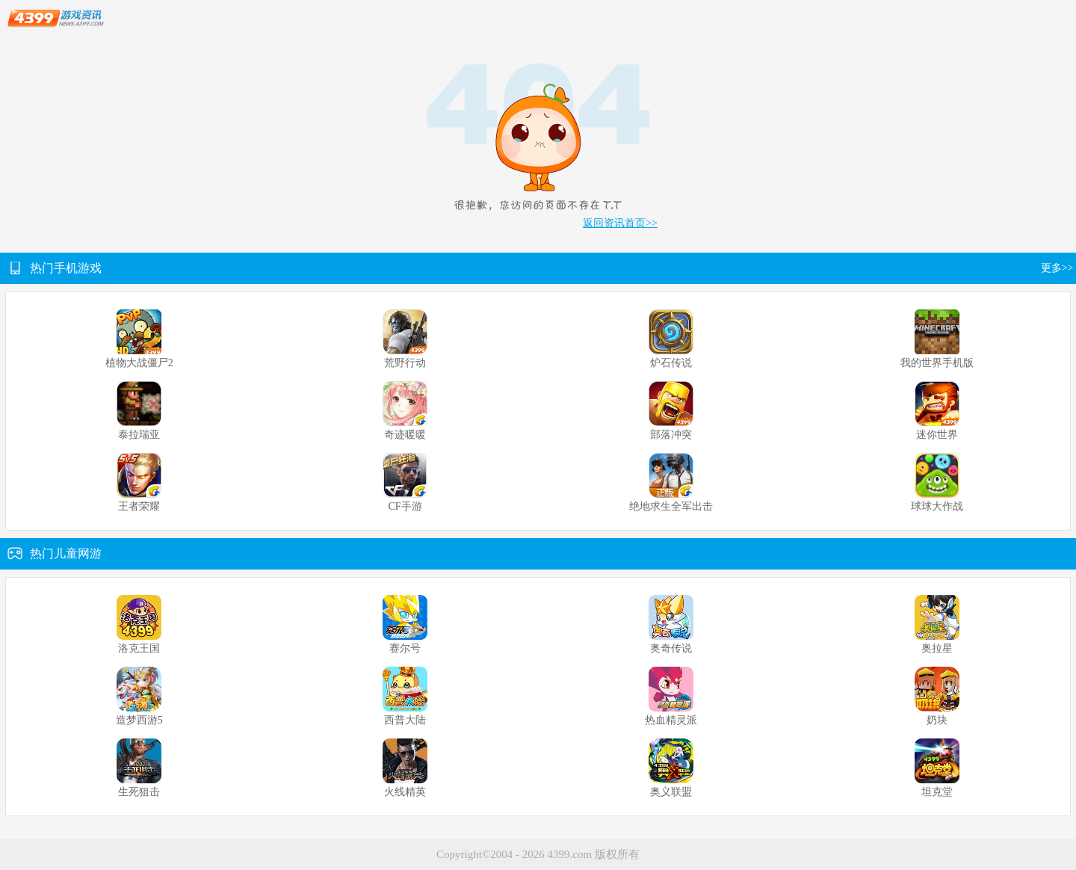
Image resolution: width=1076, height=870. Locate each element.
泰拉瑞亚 (139, 434)
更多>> (1058, 268)
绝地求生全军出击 (671, 506)
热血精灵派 (671, 720)
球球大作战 (937, 506)
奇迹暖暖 (405, 434)
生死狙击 (139, 792)
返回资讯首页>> (620, 223)
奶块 (937, 720)
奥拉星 (937, 648)
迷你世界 (937, 434)
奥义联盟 (671, 792)
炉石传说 (671, 362)
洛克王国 (139, 648)
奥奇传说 (671, 648)
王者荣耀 (139, 506)
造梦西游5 (139, 720)
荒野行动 (405, 362)
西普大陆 (405, 720)
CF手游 (404, 506)
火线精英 (405, 792)
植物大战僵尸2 (139, 362)
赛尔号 (405, 648)
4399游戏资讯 (55, 18)
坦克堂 (937, 792)
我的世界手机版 (937, 362)
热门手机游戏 (66, 268)
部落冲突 (671, 434)
